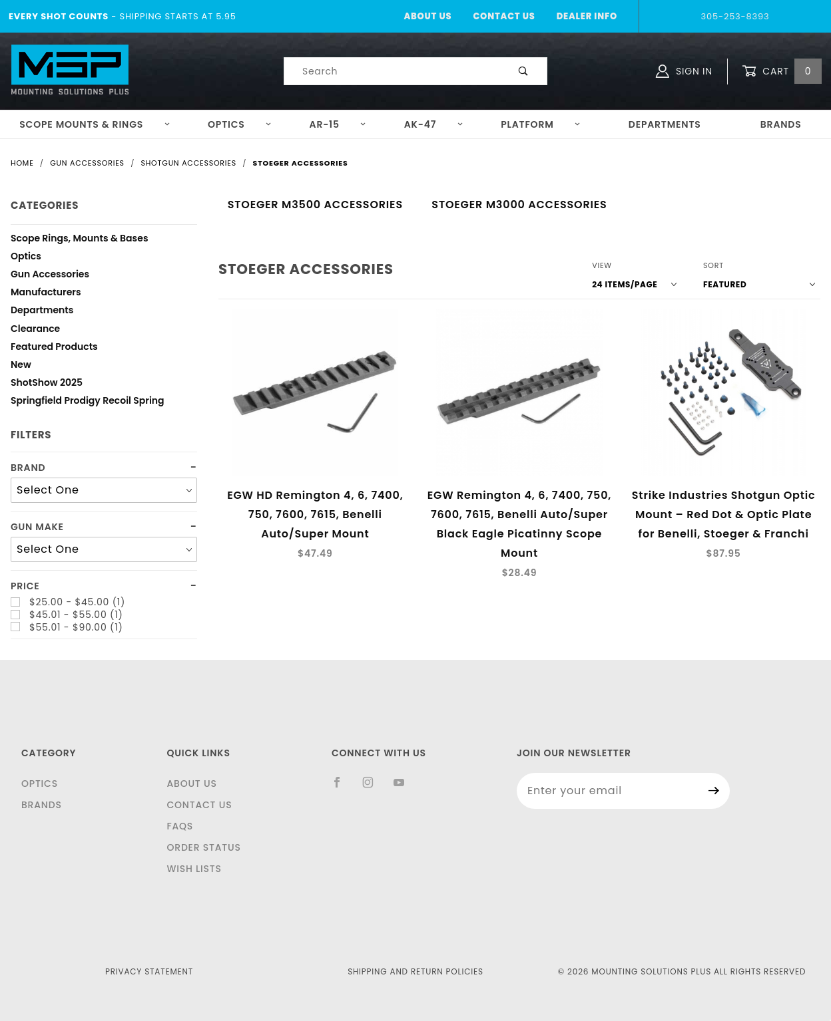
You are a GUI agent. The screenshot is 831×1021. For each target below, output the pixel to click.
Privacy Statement (149, 971)
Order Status (203, 847)
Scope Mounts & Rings (94, 124)
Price (25, 586)
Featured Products (54, 348)
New (21, 366)
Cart (782, 71)
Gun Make (37, 527)
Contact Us (504, 16)
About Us (427, 16)
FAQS (179, 826)
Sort (713, 265)
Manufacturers (46, 294)
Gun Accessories (50, 276)
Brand (28, 468)
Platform (541, 124)
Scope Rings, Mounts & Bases (79, 240)
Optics (240, 124)
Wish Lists (193, 868)
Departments (665, 124)
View (602, 265)
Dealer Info (587, 16)
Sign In (684, 71)
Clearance (35, 330)
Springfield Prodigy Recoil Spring (87, 402)
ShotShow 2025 (47, 384)
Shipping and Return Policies (415, 971)
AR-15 (338, 124)
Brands (41, 804)
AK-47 (433, 124)
